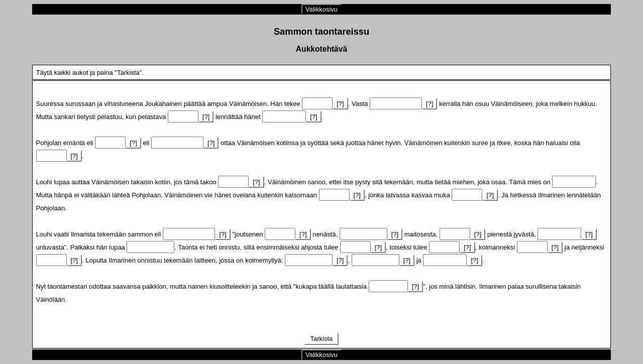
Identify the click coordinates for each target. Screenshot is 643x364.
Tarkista (321, 338)
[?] (340, 103)
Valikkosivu (321, 9)
